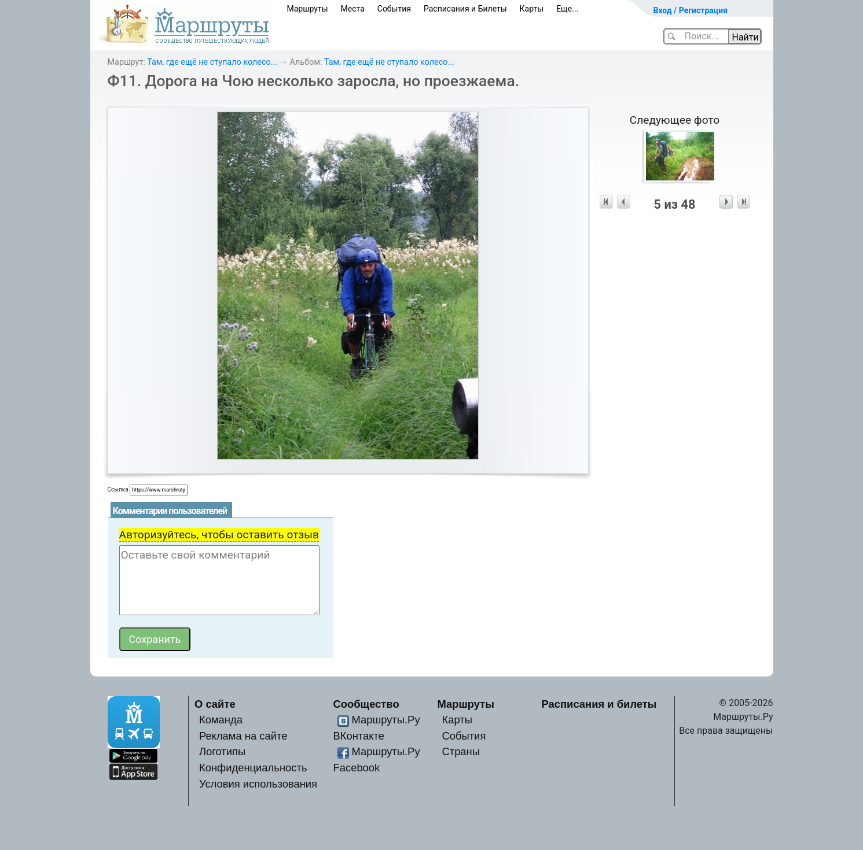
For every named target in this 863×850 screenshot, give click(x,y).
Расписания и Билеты (465, 8)
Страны (461, 751)
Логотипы (222, 751)
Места (353, 8)
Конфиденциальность (253, 768)
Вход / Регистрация (690, 10)
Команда (221, 720)
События (394, 8)
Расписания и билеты (599, 704)
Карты (532, 8)
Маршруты (307, 8)
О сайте (215, 704)
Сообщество (366, 704)
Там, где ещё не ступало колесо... (212, 62)
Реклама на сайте (243, 736)
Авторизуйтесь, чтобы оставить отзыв (219, 534)
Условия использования (258, 784)
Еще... (567, 8)
